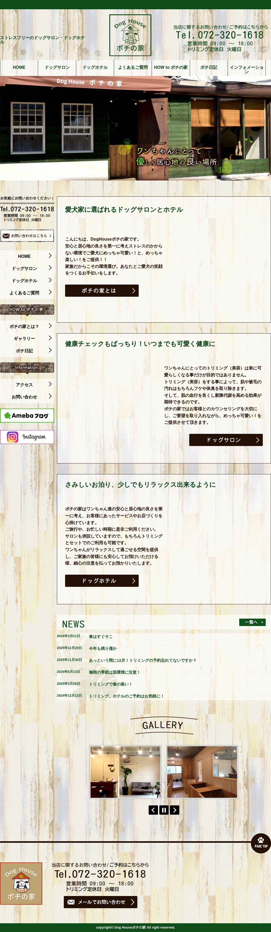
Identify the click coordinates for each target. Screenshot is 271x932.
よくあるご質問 (133, 67)
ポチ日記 (208, 67)
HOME (19, 67)
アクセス (34, 385)
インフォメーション (247, 69)
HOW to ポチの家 (171, 67)
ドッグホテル (95, 67)
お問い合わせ (32, 397)
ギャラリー (33, 339)
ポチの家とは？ (31, 327)
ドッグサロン (57, 67)
